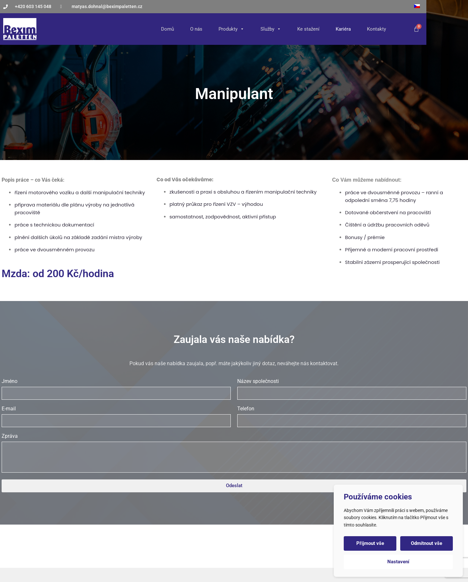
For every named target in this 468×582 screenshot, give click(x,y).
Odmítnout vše (426, 543)
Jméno (9, 392)
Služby (308, 29)
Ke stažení (346, 29)
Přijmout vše (370, 543)
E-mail (9, 420)
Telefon (245, 420)
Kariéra (381, 29)
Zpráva (10, 447)
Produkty (269, 29)
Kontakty (414, 29)
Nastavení (398, 562)
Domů (205, 29)
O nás (234, 29)
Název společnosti (258, 392)
